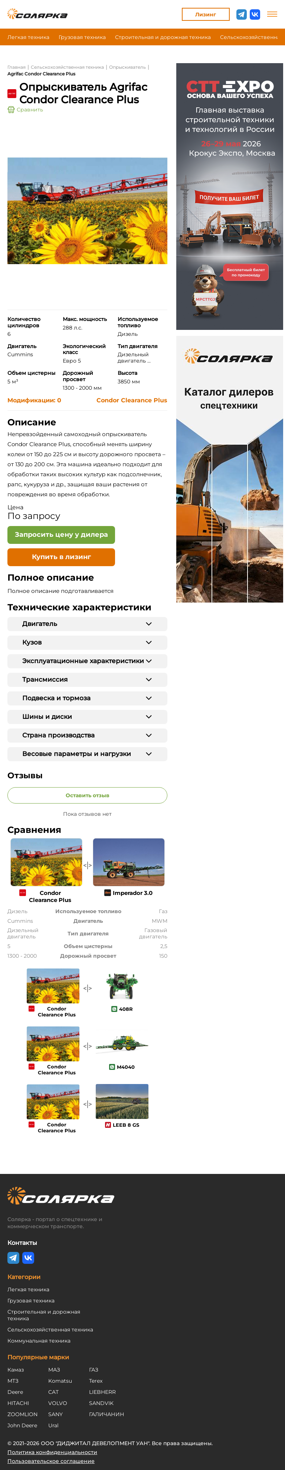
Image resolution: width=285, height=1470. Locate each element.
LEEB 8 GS (126, 1125)
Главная (16, 67)
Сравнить (25, 109)
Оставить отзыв (87, 795)
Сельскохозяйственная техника (67, 67)
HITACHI (18, 1403)
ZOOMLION (22, 1414)
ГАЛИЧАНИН (106, 1414)
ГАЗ (93, 1369)
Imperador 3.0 (133, 892)
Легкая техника (28, 37)
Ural (53, 1425)
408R (126, 1009)
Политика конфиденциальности (52, 1452)
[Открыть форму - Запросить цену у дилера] (61, 535)
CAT (53, 1392)
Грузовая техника (82, 37)
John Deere (22, 1425)
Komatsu (60, 1380)
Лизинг (205, 14)
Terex (95, 1380)
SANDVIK (101, 1403)
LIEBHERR (102, 1392)
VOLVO (57, 1403)
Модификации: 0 (34, 400)
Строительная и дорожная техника (163, 37)
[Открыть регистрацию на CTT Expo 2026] (229, 196)
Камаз (15, 1369)
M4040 (126, 1067)
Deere (15, 1392)
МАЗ (54, 1369)
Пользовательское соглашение (51, 1461)
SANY (55, 1414)
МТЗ (13, 1380)
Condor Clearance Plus (131, 400)
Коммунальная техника (39, 1340)
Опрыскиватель (127, 67)
